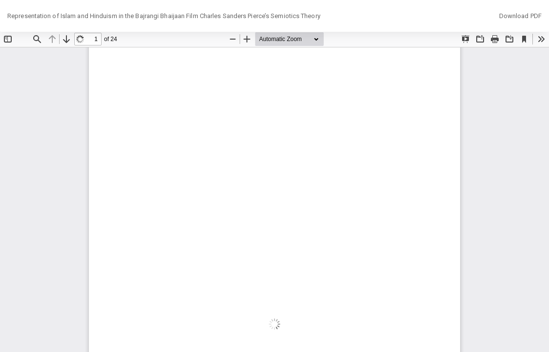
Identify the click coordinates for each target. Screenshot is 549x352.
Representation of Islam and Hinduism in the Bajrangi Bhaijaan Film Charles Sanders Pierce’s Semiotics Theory (163, 16)
